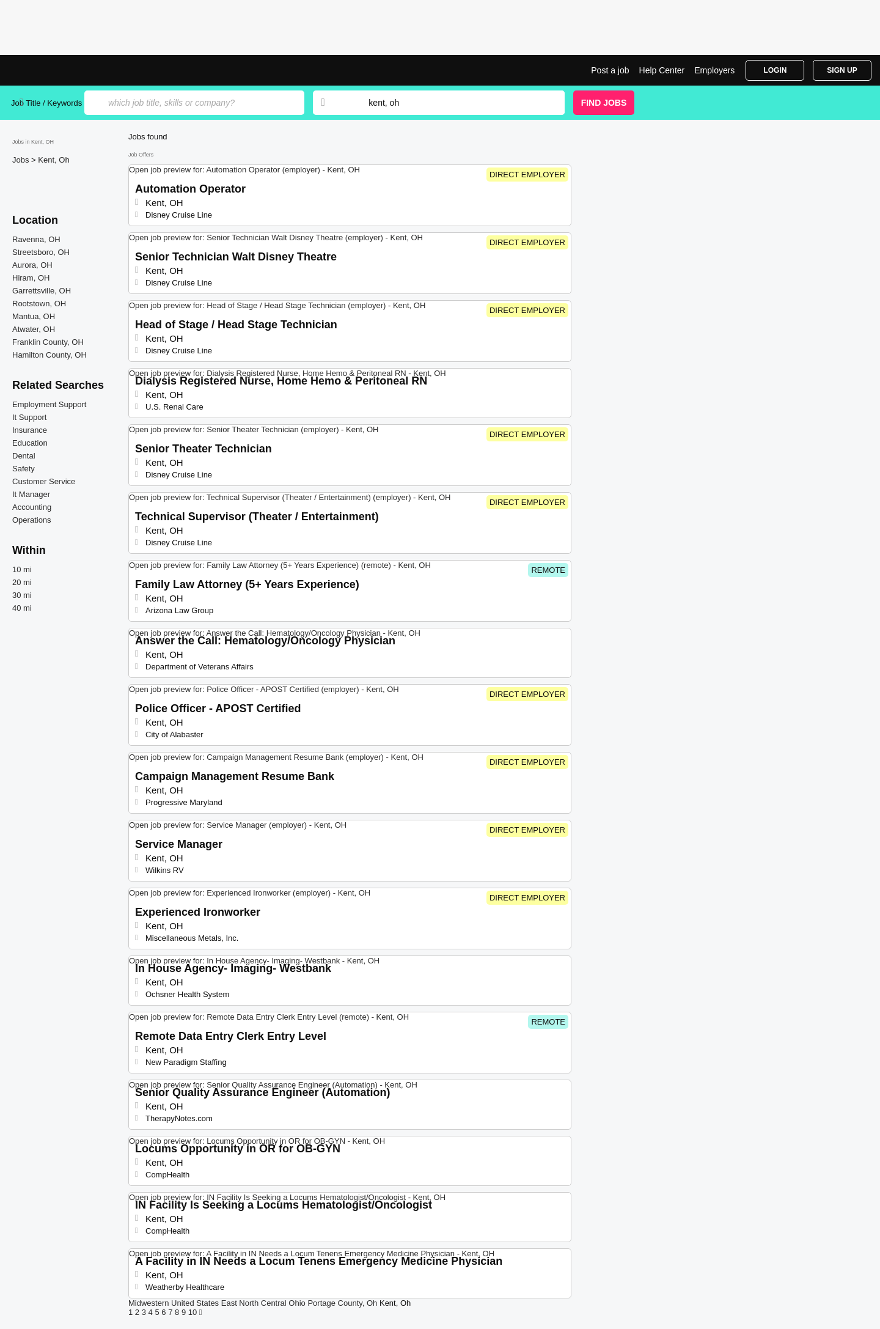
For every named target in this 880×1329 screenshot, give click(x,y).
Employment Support (49, 404)
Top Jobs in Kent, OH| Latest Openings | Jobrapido (57, 70)
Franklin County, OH (48, 342)
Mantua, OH (33, 316)
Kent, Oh (53, 159)
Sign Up (842, 70)
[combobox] (455, 102)
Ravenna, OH (36, 239)
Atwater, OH (33, 329)
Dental (23, 455)
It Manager (31, 494)
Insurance (29, 430)
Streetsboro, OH (41, 252)
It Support (29, 417)
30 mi (22, 595)
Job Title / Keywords (46, 103)
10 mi (22, 569)
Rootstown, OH (39, 303)
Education (30, 442)
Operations (31, 520)
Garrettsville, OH (41, 290)
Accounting (31, 507)
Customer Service (43, 481)
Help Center (662, 70)
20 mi (22, 582)
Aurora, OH (32, 265)
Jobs (21, 159)
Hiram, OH (31, 277)
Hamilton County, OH (49, 354)
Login (775, 70)
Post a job (610, 70)
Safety (23, 468)
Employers (714, 70)
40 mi (22, 608)
